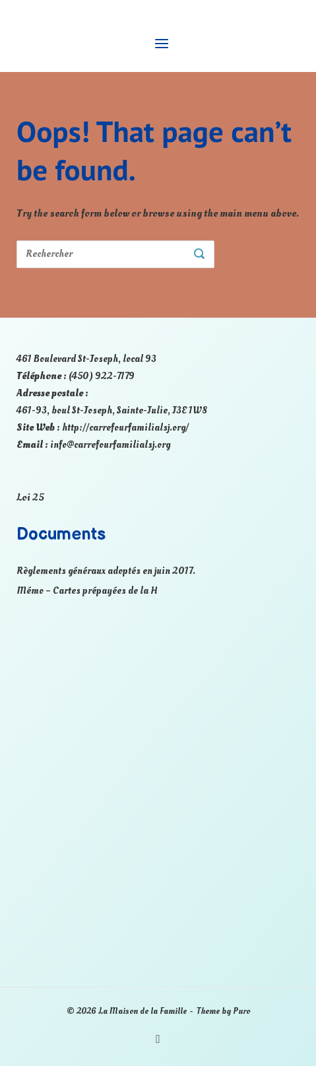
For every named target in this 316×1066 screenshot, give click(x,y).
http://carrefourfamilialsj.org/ (125, 428)
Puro (241, 1011)
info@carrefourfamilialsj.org (110, 445)
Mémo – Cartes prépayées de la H (87, 591)
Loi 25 (30, 497)
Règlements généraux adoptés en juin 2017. (105, 571)
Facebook (158, 1039)
